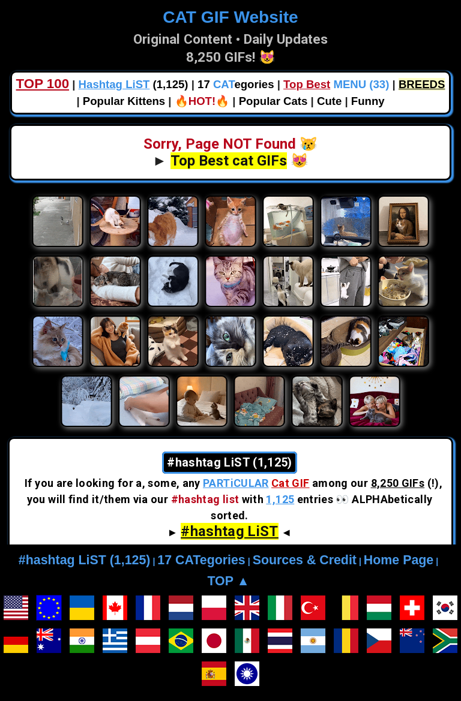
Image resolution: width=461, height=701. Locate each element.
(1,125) (133, 84)
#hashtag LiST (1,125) (85, 560)
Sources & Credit (305, 560)
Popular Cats (273, 101)
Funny (368, 101)
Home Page (398, 560)
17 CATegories (201, 560)
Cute (329, 101)
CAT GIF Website (230, 17)
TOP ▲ (228, 581)
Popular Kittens (124, 101)
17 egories (235, 84)
